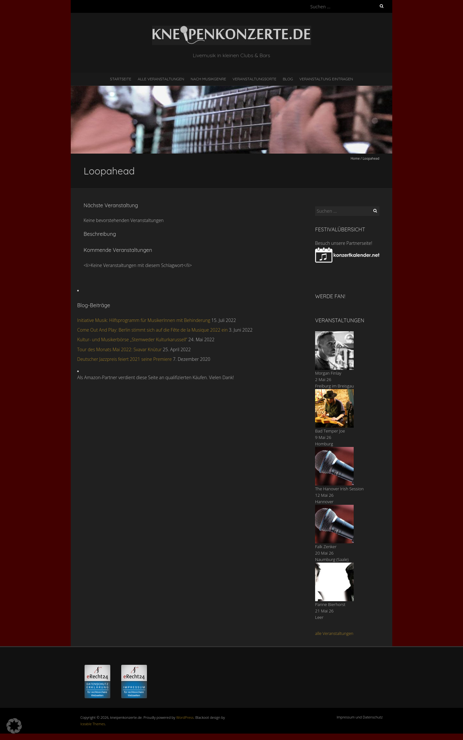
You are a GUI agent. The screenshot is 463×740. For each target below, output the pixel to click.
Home (355, 158)
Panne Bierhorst (330, 604)
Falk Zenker (326, 546)
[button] (14, 726)
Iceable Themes (92, 723)
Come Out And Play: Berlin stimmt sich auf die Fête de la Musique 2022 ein (152, 330)
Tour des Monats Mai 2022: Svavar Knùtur (119, 349)
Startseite (120, 78)
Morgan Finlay (328, 373)
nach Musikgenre (208, 78)
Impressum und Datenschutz (360, 717)
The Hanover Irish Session (339, 489)
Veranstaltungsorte (254, 78)
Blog (288, 78)
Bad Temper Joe (330, 431)
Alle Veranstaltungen (161, 78)
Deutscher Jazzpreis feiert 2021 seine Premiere (124, 359)
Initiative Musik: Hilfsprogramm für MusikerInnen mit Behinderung (143, 320)
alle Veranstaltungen (334, 633)
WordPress (185, 717)
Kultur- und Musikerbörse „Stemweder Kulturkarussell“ (132, 339)
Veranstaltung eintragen (326, 78)
